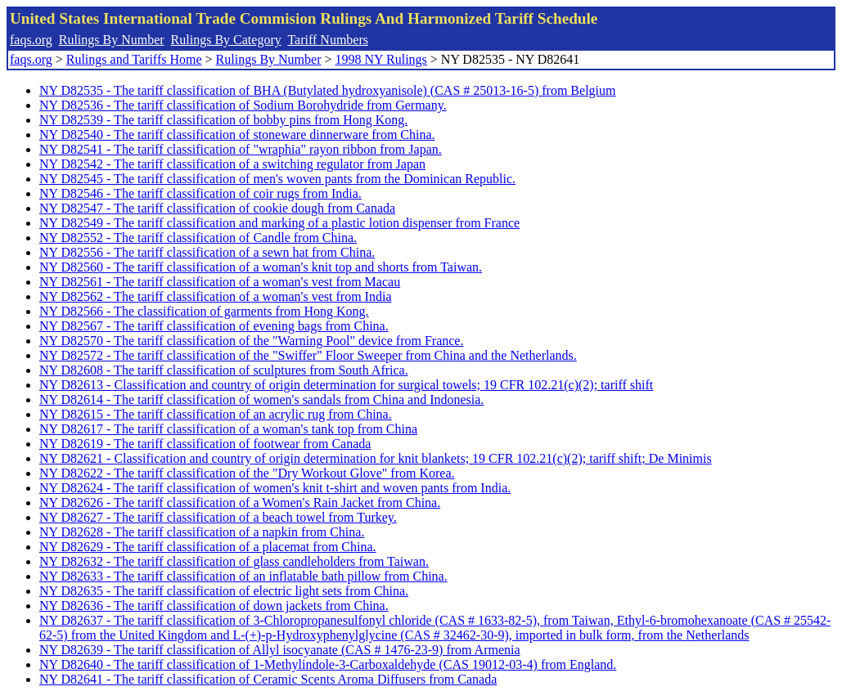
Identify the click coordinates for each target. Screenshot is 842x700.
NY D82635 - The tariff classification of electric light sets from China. (223, 591)
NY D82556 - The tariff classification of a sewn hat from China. (207, 252)
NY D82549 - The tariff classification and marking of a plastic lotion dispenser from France (279, 223)
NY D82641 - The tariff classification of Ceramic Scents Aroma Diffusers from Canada (268, 679)
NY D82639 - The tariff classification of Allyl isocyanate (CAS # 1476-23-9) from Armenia (279, 650)
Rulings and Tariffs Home (134, 59)
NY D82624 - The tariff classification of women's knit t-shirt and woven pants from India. (275, 488)
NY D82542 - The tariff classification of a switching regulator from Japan (232, 164)
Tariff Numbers (327, 40)
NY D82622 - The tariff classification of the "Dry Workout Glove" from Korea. (247, 473)
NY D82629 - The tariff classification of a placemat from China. (207, 547)
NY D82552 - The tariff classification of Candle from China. (198, 238)
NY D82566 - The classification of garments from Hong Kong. (204, 311)
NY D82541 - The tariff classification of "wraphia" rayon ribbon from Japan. (240, 149)
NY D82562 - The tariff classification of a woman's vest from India (215, 296)
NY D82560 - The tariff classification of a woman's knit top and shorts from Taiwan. (260, 267)
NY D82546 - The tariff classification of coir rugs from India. (200, 193)
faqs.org (31, 40)
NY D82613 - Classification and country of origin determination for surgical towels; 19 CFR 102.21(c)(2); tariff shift (346, 385)
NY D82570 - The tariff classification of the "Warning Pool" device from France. (251, 341)
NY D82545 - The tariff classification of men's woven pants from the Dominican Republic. (277, 179)
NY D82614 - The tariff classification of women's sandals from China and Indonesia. (261, 399)
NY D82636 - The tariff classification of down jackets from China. (214, 605)
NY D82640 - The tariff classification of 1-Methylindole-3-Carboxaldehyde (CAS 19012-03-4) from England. (327, 664)
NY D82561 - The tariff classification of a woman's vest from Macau (219, 282)
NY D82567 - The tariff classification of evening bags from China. (214, 326)
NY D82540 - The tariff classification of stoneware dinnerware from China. (237, 134)
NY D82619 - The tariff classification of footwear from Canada (205, 444)
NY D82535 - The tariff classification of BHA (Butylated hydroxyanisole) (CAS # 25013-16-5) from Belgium (327, 90)
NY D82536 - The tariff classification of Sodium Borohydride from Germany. (243, 105)
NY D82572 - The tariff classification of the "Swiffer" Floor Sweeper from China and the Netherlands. (308, 355)
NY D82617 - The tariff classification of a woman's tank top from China (228, 429)
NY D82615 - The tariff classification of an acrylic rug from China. (215, 414)
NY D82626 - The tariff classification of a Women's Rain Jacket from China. (239, 502)
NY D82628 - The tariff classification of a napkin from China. (201, 532)
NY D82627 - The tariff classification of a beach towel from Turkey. (218, 517)
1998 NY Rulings (381, 59)
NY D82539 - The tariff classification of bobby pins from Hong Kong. (223, 120)
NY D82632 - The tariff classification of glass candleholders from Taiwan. (234, 561)
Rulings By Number (111, 40)
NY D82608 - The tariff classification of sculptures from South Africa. (223, 370)
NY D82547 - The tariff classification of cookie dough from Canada (217, 208)
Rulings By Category (226, 40)
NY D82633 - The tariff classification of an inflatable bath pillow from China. (243, 576)
